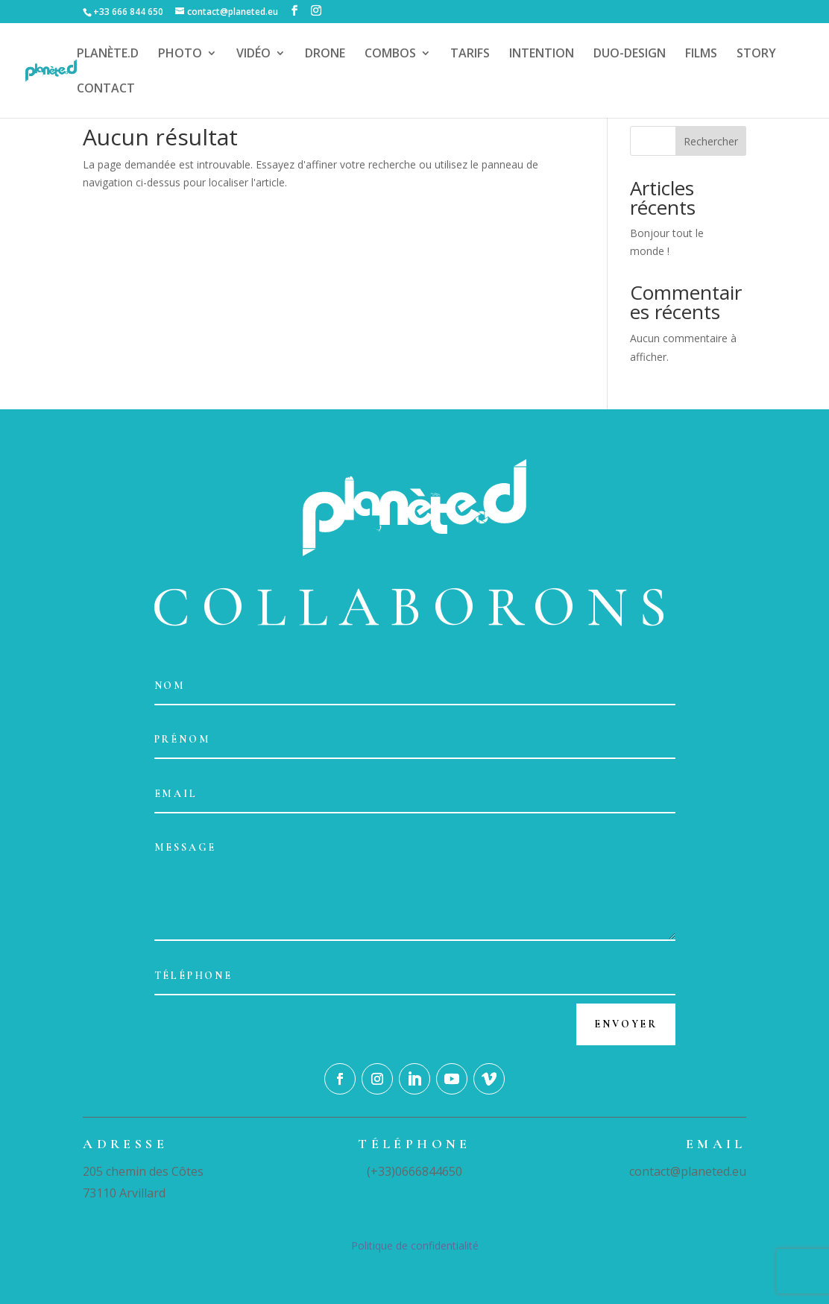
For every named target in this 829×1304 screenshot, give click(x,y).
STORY (756, 54)
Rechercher (711, 141)
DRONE (325, 54)
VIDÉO (253, 54)
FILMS (701, 54)
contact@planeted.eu (687, 1171)
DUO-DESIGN (629, 54)
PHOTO (180, 54)
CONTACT (106, 89)
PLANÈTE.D (108, 54)
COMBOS (390, 54)
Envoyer (626, 1024)
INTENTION (541, 54)
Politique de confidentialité (415, 1245)
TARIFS (470, 54)
